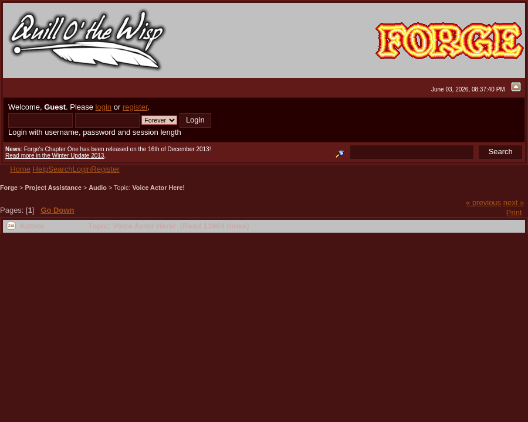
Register (105, 169)
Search (60, 169)
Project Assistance (53, 187)
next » (513, 202)
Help (41, 169)
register (135, 107)
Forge (9, 187)
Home (20, 169)
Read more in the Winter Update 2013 (54, 155)
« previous (483, 202)
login (103, 107)
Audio (98, 187)
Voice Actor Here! (158, 187)
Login (82, 169)
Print (514, 212)
